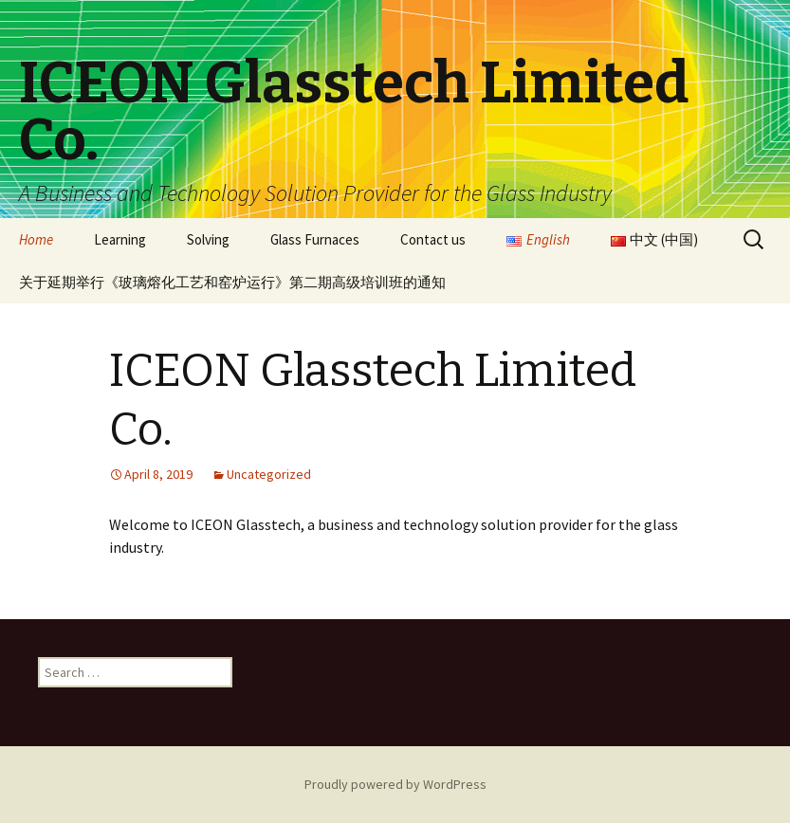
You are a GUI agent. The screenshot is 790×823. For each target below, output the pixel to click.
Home (36, 239)
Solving (208, 239)
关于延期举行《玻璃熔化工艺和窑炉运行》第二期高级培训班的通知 (232, 282)
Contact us (433, 239)
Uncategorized (269, 474)
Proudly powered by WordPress (395, 784)
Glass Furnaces (314, 239)
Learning (120, 239)
